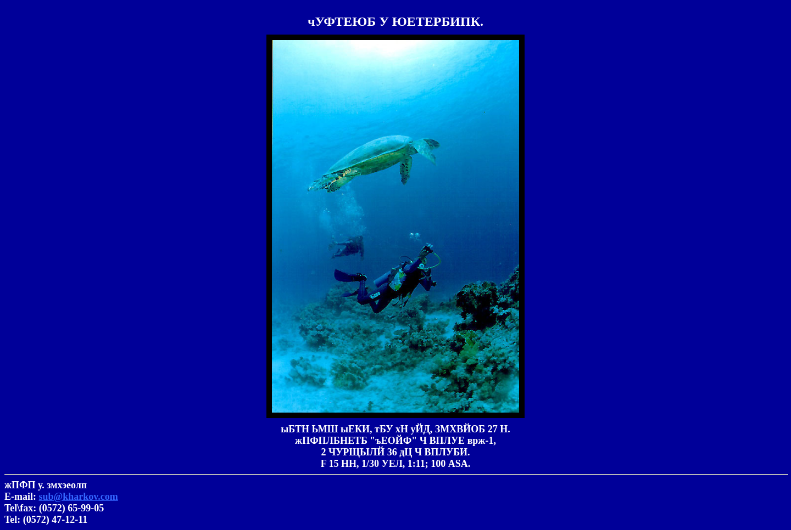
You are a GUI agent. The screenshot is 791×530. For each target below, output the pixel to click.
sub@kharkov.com (78, 496)
